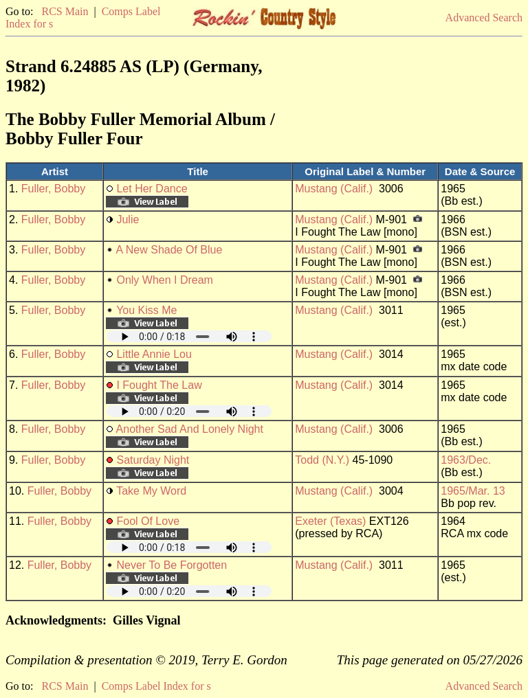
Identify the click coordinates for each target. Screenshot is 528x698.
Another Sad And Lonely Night (189, 429)
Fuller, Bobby (53, 188)
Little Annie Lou (153, 354)
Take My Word (151, 491)
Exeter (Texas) (330, 521)
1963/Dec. (466, 460)
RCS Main (64, 11)
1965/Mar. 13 (473, 491)
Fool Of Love (147, 521)
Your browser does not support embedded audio (189, 336)
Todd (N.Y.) (322, 460)
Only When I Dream (164, 280)
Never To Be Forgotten (171, 565)
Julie (127, 219)
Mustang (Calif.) (334, 188)
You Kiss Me (146, 310)
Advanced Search (484, 17)
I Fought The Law (158, 385)
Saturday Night (152, 460)
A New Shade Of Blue (169, 250)
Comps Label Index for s (156, 686)
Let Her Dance (151, 188)
